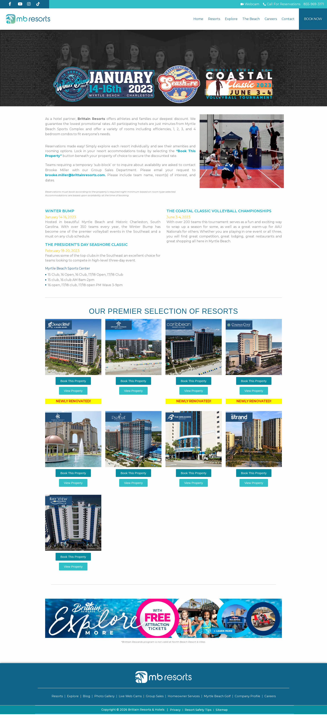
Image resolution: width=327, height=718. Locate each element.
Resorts (214, 19)
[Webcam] (249, 4)
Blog (84, 696)
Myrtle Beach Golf (218, 696)
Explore (231, 19)
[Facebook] (12, 4)
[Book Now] (313, 19)
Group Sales (154, 696)
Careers (271, 19)
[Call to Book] (281, 4)
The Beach (251, 19)
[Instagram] (30, 4)
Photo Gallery (102, 696)
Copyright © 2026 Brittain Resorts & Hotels (134, 709)
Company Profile (249, 696)
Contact (288, 19)
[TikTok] (39, 4)
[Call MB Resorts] (314, 4)
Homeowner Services (183, 696)
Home (198, 19)
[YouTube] (21, 4)
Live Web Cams (129, 696)
